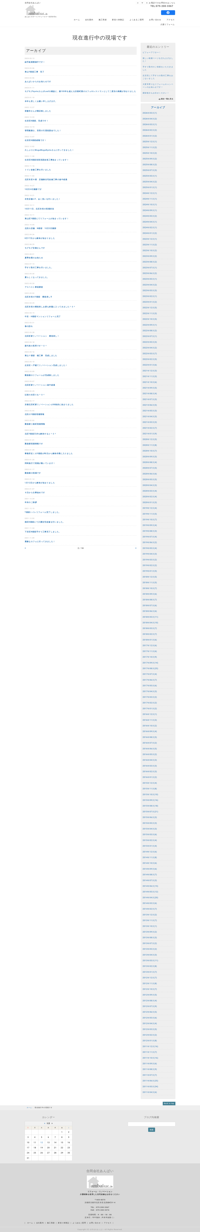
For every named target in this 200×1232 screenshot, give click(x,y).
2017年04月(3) (150, 691)
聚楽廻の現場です (33, 473)
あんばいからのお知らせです (38, 82)
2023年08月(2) (150, 262)
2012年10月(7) (150, 989)
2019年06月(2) (150, 542)
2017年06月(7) (150, 680)
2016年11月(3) (150, 720)
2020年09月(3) (150, 457)
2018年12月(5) (150, 577)
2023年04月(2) (150, 285)
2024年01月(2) (150, 233)
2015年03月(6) (150, 834)
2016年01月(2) (150, 777)
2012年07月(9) (150, 1006)
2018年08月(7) (150, 600)
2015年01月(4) (150, 846)
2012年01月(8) (150, 1041)
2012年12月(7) (150, 978)
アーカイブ (158, 107)
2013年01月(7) (150, 972)
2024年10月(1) (150, 205)
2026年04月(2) (150, 119)
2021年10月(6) (150, 382)
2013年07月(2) (150, 943)
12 (41, 1142)
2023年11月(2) (150, 245)
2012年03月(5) (150, 1029)
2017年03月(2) (150, 697)
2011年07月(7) (150, 1075)
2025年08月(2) (150, 165)
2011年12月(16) (150, 1046)
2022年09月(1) (150, 325)
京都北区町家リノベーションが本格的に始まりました (49, 404)
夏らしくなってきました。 (37, 277)
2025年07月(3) (150, 170)
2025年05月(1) (150, 176)
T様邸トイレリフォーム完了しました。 (43, 512)
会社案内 (89, 20)
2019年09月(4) (150, 525)
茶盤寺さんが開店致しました (38, 111)
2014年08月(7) (150, 875)
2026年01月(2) (150, 136)
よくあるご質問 (137, 20)
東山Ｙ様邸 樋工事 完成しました (41, 355)
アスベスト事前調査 (34, 287)
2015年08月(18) (150, 806)
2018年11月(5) (150, 582)
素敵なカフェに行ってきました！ (40, 541)
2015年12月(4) (150, 783)
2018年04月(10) (150, 623)
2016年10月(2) (150, 726)
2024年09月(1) (150, 210)
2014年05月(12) (150, 892)
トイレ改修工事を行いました (38, 170)
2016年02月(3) (150, 771)
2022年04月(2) (150, 348)
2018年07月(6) (150, 605)
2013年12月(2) (150, 915)
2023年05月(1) (150, 279)
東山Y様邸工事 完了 (34, 72)
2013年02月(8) (150, 966)
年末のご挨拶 (31, 502)
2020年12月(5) (150, 439)
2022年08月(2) (150, 331)
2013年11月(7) (150, 920)
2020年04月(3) (150, 485)
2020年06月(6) (150, 474)
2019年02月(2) (150, 565)
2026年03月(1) (150, 124)
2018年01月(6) (150, 640)
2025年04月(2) (150, 182)
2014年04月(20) (150, 898)
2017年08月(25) (150, 668)
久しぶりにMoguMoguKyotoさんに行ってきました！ (49, 150)
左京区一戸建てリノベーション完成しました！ (46, 365)
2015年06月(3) (150, 817)
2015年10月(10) (150, 794)
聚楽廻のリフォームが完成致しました (42, 375)
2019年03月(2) (150, 560)
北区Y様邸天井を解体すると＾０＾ (41, 434)
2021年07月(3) (150, 399)
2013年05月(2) (150, 949)
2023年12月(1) (150, 239)
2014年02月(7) (150, 909)
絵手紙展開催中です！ (35, 62)
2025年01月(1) (150, 187)
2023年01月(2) (150, 302)
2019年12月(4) (150, 508)
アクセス (171, 20)
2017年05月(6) (150, 686)
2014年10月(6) (150, 863)
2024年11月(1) (150, 199)
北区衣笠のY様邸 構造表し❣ (38, 297)
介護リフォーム (167, 24)
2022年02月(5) (150, 359)
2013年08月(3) (150, 938)
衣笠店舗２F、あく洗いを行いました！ (43, 199)
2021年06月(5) (150, 405)
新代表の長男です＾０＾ (36, 346)
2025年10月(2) (150, 153)
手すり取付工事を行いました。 (39, 267)
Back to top (169, 1103)
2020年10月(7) (150, 451)
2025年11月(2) (150, 147)
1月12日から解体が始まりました (40, 483)
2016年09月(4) (150, 731)
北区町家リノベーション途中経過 (40, 385)
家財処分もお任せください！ (156, 93)
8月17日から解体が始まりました (40, 238)
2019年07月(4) (150, 537)
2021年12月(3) (150, 371)
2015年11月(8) (150, 789)
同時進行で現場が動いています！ (40, 463)
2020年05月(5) (150, 479)
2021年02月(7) (150, 428)
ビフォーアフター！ (152, 52)
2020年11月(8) (150, 445)
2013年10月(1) (150, 926)
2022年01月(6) (150, 365)
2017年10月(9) (150, 657)
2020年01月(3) (150, 502)
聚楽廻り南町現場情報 (35, 424)
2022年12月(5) (150, 308)
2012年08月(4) (150, 1001)
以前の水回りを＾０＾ (35, 395)
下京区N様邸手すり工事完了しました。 (43, 532)
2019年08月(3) (150, 531)
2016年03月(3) (150, 766)
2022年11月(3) (150, 313)
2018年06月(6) (150, 611)
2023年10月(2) (150, 250)
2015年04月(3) (150, 829)
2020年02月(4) (150, 497)
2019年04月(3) (150, 554)
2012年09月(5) (150, 995)
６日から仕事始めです (35, 492)
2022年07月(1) (150, 336)
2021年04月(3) (150, 416)
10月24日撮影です (33, 189)
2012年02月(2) (150, 1035)
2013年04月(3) (150, 955)
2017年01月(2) (150, 709)
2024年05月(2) (150, 216)
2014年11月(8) (150, 857)
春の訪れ (29, 326)
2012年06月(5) (150, 1012)
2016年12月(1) (150, 714)
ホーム (77, 20)
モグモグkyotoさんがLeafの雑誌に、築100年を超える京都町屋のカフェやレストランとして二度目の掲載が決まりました (80, 91)
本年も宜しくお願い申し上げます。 (41, 101)
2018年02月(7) (150, 634)
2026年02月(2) (150, 130)
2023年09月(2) (150, 256)
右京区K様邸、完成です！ (37, 121)
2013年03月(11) (150, 960)
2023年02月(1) (150, 296)
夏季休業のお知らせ (34, 258)
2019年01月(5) (150, 571)
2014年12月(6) (150, 852)
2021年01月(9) (150, 434)
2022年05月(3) (150, 342)
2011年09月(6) (150, 1064)
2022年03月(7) (150, 354)
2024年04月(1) (150, 222)
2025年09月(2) (150, 159)
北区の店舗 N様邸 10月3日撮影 (40, 228)
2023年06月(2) (150, 273)
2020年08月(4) (150, 462)
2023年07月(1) (150, 268)
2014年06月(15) (150, 886)
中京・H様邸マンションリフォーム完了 (43, 316)
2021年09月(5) (150, 388)
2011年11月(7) (150, 1052)
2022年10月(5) (150, 319)
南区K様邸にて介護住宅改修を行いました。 (45, 522)
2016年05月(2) (150, 754)
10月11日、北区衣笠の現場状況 (39, 209)
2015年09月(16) (150, 800)
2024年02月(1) (150, 227)
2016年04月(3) (150, 760)
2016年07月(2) (150, 743)
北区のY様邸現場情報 (34, 414)
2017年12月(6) (150, 645)
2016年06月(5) (150, 749)
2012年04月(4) (150, 1023)
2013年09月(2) (150, 932)
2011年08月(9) (150, 1069)
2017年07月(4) (150, 674)
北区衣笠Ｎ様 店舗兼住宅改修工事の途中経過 (46, 179)
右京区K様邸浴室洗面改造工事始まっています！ (47, 160)
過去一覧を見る (167, 99)
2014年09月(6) (150, 869)
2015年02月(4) (150, 840)
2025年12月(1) (150, 142)
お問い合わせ (155, 20)
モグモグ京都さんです (35, 248)
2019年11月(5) (150, 514)
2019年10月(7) (150, 520)
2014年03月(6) (150, 903)
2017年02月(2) (150, 703)
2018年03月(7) (150, 628)
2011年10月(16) (150, 1058)
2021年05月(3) (150, 411)
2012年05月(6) (150, 1018)
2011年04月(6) (150, 1092)
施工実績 (103, 20)
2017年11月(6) (150, 651)
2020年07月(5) (150, 468)
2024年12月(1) (150, 193)
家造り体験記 (118, 20)
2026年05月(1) (150, 113)
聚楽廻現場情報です (34, 444)
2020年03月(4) (150, 491)
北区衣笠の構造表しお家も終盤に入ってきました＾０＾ (50, 307)
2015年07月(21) (150, 812)
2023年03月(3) (150, 290)
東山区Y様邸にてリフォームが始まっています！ (47, 218)
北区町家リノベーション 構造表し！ (42, 336)
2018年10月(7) (150, 588)
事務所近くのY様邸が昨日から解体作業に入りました (49, 453)
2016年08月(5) (150, 737)
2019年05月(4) (150, 548)
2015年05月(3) (150, 823)
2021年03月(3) (150, 422)
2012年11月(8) (150, 983)
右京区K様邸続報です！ (35, 140)
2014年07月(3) (150, 880)
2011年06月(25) (150, 1081)
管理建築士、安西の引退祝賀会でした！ (43, 130)
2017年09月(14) (150, 663)
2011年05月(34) (150, 1087)
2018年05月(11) (150, 617)
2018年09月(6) (150, 594)
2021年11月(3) (150, 376)
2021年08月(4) (150, 393)
